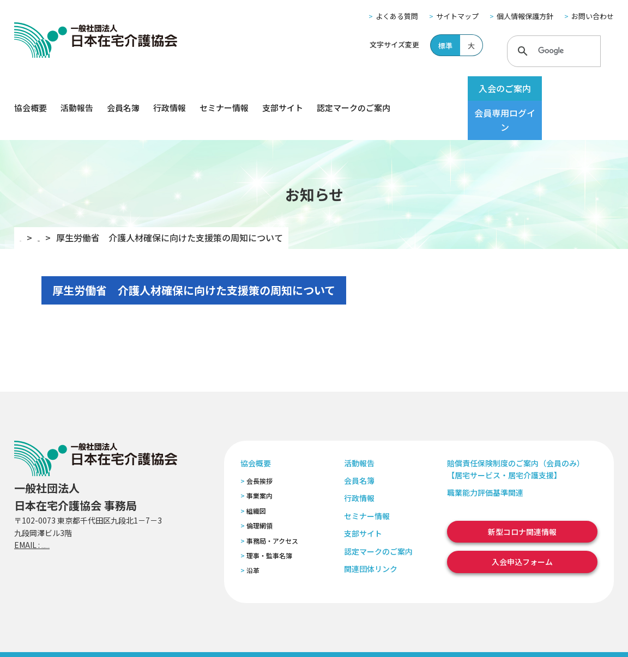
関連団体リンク (370, 530)
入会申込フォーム (522, 523)
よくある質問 (397, 16)
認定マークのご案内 (353, 88)
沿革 (252, 531)
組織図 (256, 472)
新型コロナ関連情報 (522, 493)
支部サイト (282, 88)
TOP (29, 198)
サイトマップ (457, 16)
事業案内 (259, 456)
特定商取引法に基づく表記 (219, 634)
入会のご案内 (484, 88)
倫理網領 (259, 486)
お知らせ (71, 198)
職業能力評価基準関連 (485, 453)
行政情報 (169, 88)
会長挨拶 (259, 442)
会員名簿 (123, 88)
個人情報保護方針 (525, 16)
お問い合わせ (592, 16)
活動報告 (77, 88)
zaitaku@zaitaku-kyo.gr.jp (89, 506)
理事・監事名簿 (269, 516)
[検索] (552, 50)
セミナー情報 (224, 88)
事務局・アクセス (272, 501)
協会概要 (30, 88)
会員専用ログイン (571, 88)
